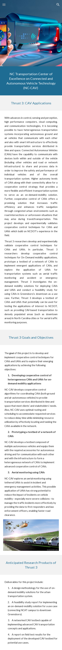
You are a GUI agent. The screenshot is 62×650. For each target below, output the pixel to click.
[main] (31, 80)
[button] (4, 4)
